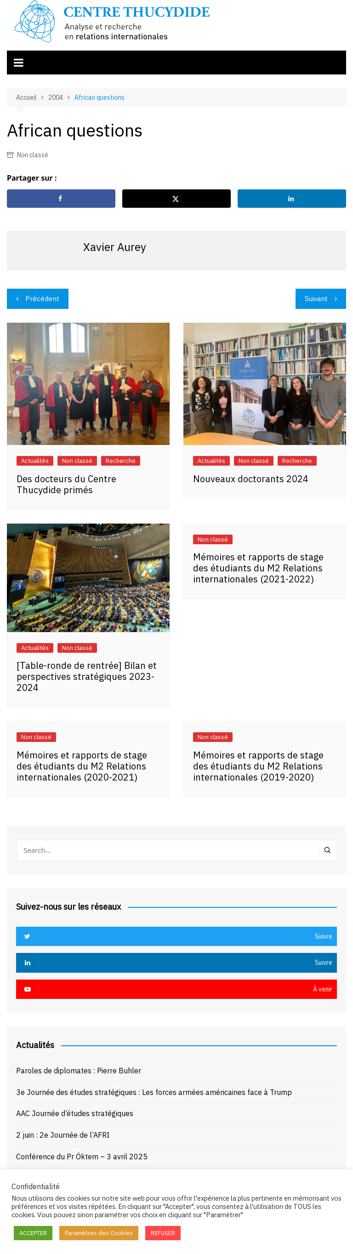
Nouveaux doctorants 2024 (250, 479)
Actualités (35, 461)
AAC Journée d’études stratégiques (74, 1113)
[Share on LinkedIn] (292, 198)
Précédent (42, 298)
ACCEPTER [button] (33, 1233)
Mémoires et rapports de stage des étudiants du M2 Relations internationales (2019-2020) (258, 766)
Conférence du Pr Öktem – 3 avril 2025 (82, 1156)
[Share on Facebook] (61, 198)
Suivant (316, 298)
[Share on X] (176, 198)
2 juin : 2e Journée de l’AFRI (62, 1135)
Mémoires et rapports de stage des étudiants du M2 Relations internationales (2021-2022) (258, 568)
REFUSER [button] (163, 1233)
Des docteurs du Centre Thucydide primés (66, 484)
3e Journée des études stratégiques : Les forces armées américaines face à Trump (154, 1092)
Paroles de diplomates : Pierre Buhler (78, 1070)
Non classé (32, 155)
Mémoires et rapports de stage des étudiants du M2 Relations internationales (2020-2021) (82, 766)
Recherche (121, 461)
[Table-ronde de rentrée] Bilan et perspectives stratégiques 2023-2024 (87, 676)
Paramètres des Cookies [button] (99, 1233)
